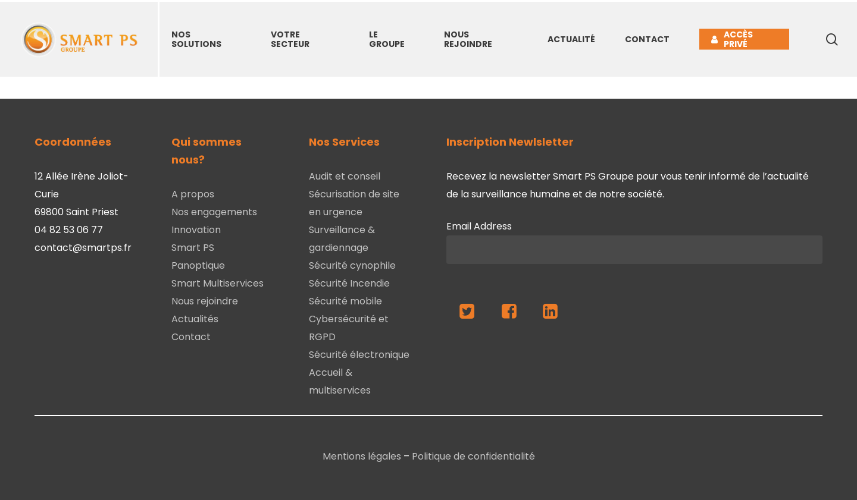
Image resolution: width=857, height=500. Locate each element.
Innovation (196, 230)
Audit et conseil (344, 176)
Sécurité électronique (359, 354)
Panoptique (198, 265)
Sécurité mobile (345, 301)
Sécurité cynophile (352, 265)
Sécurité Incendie (349, 283)
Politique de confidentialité (473, 456)
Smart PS (192, 247)
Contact (191, 337)
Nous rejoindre (204, 301)
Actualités (194, 319)
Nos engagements (214, 212)
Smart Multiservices (217, 283)
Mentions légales (362, 456)
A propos (192, 194)
